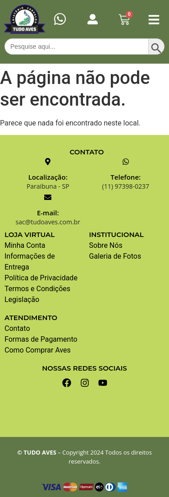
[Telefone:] (125, 161)
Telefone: (125, 176)
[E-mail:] (47, 197)
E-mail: (48, 212)
